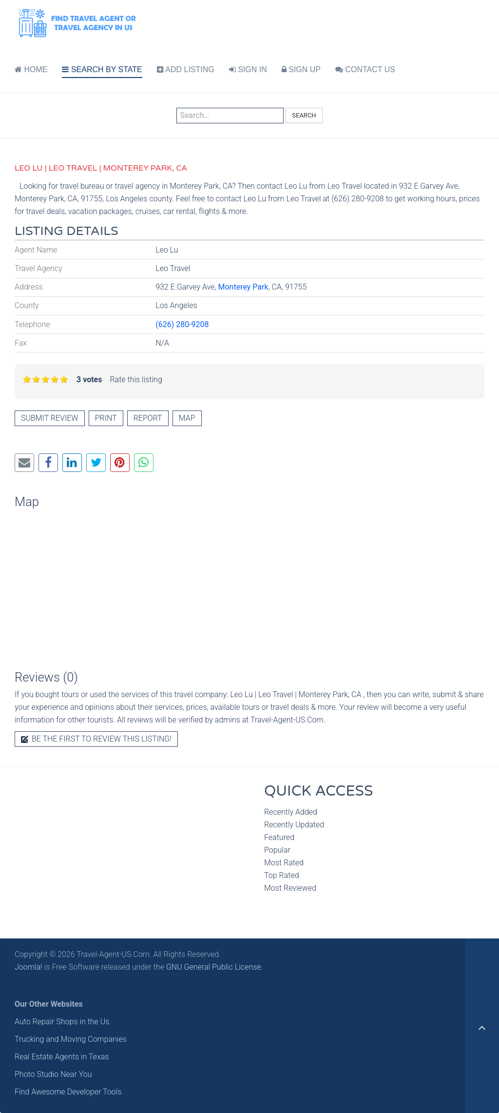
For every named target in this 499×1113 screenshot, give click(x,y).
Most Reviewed (290, 888)
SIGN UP (301, 69)
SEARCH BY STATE (102, 69)
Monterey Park (243, 287)
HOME (31, 69)
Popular (277, 850)
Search (304, 115)
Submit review (49, 418)
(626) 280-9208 (182, 324)
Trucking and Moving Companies (71, 1039)
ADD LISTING (185, 69)
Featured (279, 837)
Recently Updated (294, 824)
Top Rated (281, 875)
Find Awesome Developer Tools (68, 1091)
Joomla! (28, 967)
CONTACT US (365, 69)
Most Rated (284, 862)
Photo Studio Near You (53, 1074)
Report (148, 418)
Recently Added (290, 812)
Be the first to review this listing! (96, 738)
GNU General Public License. (214, 967)
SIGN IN (248, 69)
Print (106, 418)
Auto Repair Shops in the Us (62, 1021)
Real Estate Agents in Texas (62, 1056)
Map (187, 418)
